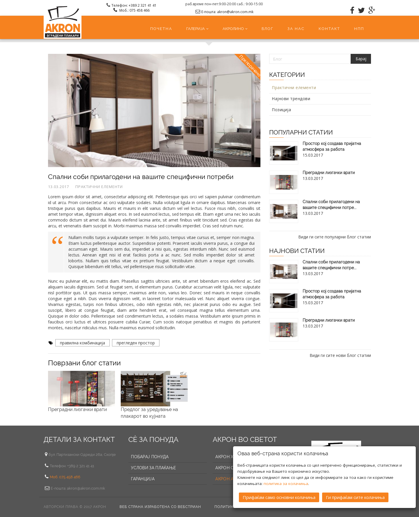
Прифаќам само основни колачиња (279, 497)
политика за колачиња (286, 483)
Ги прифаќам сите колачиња (355, 497)
